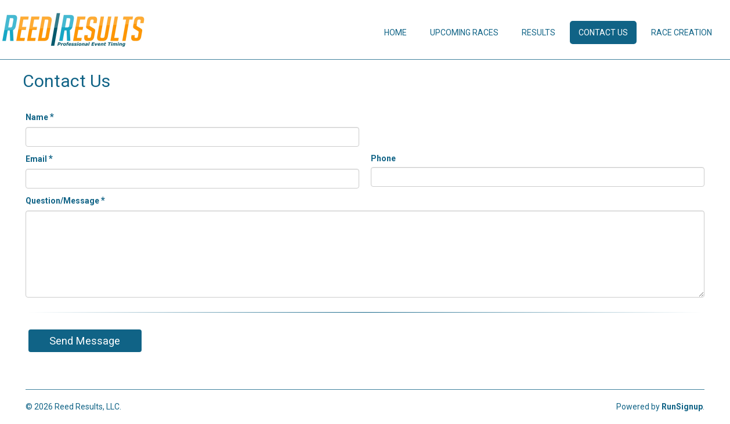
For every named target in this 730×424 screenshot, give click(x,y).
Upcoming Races (464, 32)
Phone (383, 158)
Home (395, 32)
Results (538, 32)
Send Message (84, 341)
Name (40, 116)
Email (39, 158)
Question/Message (65, 200)
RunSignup (682, 406)
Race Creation (681, 32)
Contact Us (603, 32)
